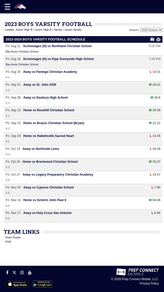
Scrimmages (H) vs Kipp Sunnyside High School (58, 59)
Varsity (58, 29)
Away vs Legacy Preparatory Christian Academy (58, 174)
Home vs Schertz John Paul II (44, 200)
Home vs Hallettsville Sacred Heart (48, 136)
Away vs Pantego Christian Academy (50, 72)
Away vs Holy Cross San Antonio (47, 213)
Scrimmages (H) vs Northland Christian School (57, 46)
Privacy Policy (149, 283)
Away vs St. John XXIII (39, 85)
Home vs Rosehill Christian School (48, 110)
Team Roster (13, 237)
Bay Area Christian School (22, 51)
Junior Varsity (72, 29)
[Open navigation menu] (7, 6)
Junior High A (43, 29)
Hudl (8, 241)
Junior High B (23, 29)
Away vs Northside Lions (41, 149)
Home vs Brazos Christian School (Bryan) (53, 123)
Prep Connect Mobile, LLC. (140, 279)
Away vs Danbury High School (45, 97)
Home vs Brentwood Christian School (50, 162)
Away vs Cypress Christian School (48, 187)
